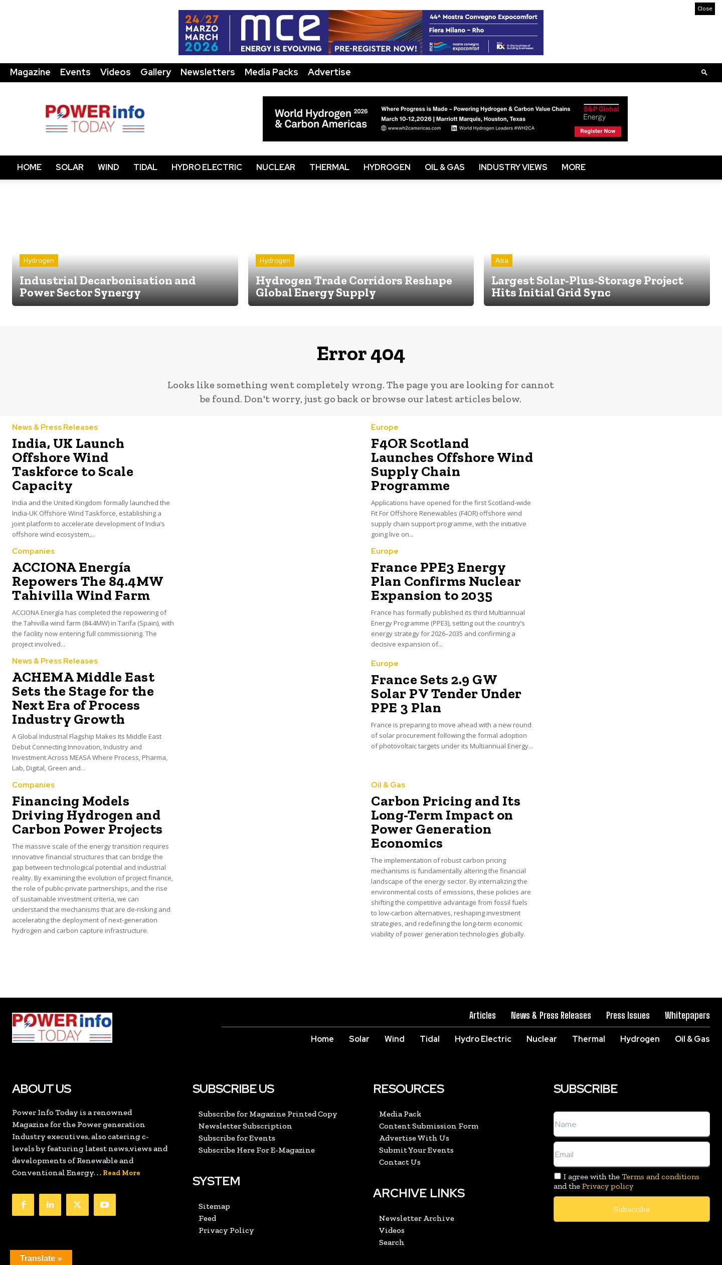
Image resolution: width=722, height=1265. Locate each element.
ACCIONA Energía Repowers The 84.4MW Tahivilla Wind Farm (78, 567)
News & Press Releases (55, 435)
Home (29, 167)
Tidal (145, 167)
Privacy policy (607, 1143)
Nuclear (275, 167)
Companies (33, 541)
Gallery (155, 72)
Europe (385, 435)
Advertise (329, 72)
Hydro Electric (206, 167)
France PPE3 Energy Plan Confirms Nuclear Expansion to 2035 (443, 567)
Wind (108, 167)
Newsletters (207, 72)
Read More (121, 1130)
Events (75, 72)
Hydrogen (387, 167)
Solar (70, 167)
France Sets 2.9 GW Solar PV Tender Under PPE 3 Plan (451, 677)
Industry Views (513, 167)
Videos (115, 72)
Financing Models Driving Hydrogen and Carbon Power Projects (88, 776)
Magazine (30, 72)
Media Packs (271, 72)
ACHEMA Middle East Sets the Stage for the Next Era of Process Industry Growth (92, 672)
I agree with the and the (626, 1138)
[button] (704, 72)
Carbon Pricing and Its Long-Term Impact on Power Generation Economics (436, 782)
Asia (501, 260)
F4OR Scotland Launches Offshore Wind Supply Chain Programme (443, 462)
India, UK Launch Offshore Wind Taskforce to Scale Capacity (88, 462)
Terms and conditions (660, 1134)
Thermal (329, 167)
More (574, 167)
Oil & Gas (445, 167)
